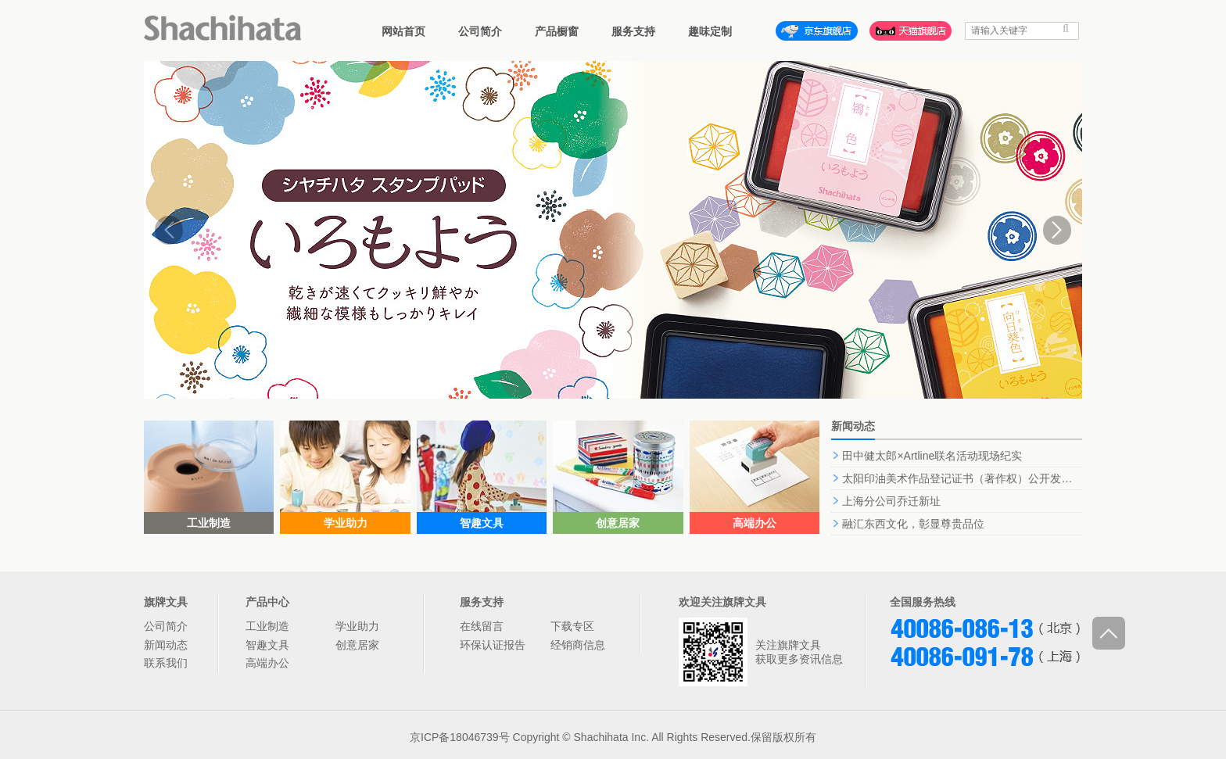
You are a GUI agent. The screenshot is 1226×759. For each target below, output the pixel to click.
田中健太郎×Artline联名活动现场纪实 (932, 455)
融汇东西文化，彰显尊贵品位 (913, 523)
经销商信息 (577, 645)
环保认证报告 (492, 645)
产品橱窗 (557, 31)
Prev (169, 230)
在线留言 (482, 626)
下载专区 (572, 626)
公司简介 (480, 31)
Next (1057, 230)
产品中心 (267, 602)
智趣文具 (267, 645)
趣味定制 (710, 31)
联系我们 (166, 663)
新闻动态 (166, 645)
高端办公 (267, 663)
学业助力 (357, 626)
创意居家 (357, 645)
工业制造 (267, 626)
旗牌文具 (166, 602)
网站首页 (403, 31)
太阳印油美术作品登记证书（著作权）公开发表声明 (968, 478)
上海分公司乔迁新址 (891, 501)
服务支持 (633, 31)
